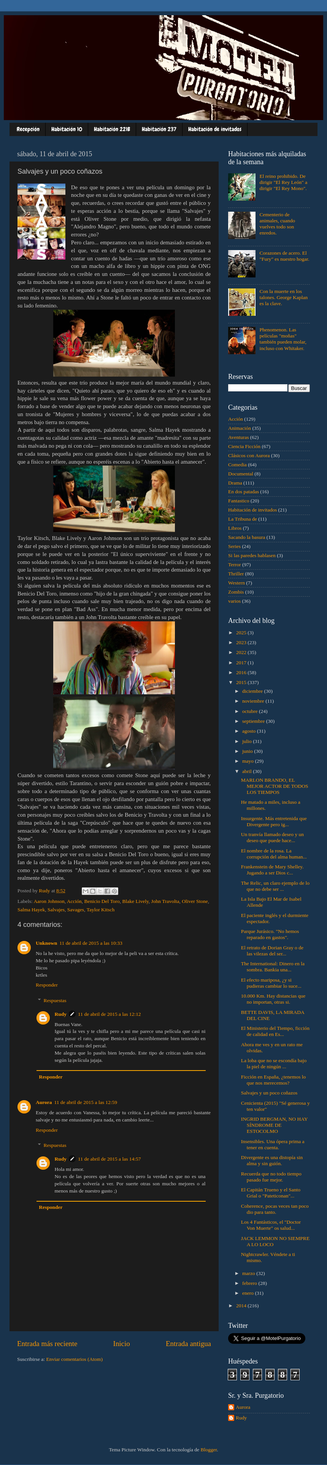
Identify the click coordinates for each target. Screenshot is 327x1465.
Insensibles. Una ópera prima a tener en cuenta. (273, 1144)
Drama (235, 483)
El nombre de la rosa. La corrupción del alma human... (274, 854)
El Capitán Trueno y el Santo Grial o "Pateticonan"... (270, 1193)
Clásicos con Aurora (249, 455)
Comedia (237, 464)
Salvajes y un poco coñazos (269, 1093)
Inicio (121, 1344)
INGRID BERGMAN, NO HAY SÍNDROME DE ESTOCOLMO (274, 1125)
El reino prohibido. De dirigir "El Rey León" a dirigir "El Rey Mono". (283, 182)
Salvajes (56, 909)
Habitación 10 (66, 129)
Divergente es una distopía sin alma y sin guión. (272, 1160)
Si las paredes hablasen (252, 555)
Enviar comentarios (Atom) (74, 1359)
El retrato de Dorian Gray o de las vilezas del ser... (272, 951)
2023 (242, 642)
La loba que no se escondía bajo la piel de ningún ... (273, 1063)
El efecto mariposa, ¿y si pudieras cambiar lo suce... (271, 983)
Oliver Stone (195, 901)
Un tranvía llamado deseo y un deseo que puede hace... (272, 837)
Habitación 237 (159, 129)
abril (247, 771)
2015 (242, 682)
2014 (242, 1305)
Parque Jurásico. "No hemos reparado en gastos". (270, 934)
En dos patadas (243, 491)
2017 (242, 662)
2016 (242, 672)
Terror (234, 564)
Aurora (44, 1102)
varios (234, 601)
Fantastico (238, 501)
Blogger (208, 1449)
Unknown (46, 943)
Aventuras (238, 437)
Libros (234, 528)
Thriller (236, 573)
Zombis (236, 592)
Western (236, 583)
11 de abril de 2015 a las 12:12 (109, 1014)
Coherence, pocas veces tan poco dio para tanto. (275, 1209)
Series (234, 546)
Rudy (61, 1014)
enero (248, 1293)
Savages (75, 909)
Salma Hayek (31, 909)
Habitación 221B (112, 129)
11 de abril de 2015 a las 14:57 (109, 1159)
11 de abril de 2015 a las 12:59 (85, 1102)
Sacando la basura (246, 537)
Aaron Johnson (48, 901)
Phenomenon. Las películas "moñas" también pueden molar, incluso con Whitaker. (282, 339)
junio (248, 751)
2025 (242, 632)
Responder (47, 985)
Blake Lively (135, 901)
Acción (74, 901)
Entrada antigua (188, 1344)
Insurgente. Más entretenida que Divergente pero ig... (274, 821)
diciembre (253, 691)
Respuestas (55, 1000)
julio (247, 741)
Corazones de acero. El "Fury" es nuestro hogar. (284, 256)
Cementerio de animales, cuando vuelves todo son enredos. (277, 224)
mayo (248, 761)
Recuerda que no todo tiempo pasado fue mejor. (271, 1177)
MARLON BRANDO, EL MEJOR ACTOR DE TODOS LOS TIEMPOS (274, 786)
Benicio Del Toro (102, 901)
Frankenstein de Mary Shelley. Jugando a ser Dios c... (272, 870)
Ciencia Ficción (244, 446)
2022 (242, 652)
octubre (250, 711)
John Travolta (165, 901)
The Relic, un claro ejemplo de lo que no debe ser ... (275, 886)
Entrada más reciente (47, 1344)
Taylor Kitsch (101, 909)
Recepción (28, 129)
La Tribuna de (242, 519)
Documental (240, 474)
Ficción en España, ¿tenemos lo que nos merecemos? (273, 1080)
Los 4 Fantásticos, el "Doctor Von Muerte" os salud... (271, 1225)
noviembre (253, 701)
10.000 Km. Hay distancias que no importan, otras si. (273, 999)
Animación (239, 428)
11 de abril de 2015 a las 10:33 (90, 943)
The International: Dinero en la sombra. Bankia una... (273, 966)
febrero (250, 1283)
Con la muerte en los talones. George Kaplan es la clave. (283, 297)
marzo (249, 1273)
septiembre (254, 721)
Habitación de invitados (214, 129)
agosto (249, 731)
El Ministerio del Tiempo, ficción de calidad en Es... (275, 1031)
